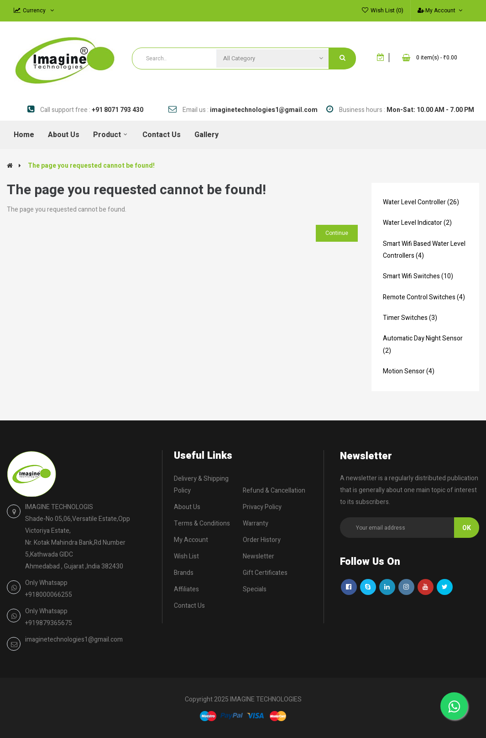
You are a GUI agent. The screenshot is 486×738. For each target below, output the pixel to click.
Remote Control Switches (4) (424, 297)
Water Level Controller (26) (421, 202)
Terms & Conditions (202, 523)
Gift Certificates (265, 573)
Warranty (255, 523)
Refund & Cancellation (274, 490)
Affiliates (186, 589)
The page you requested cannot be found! (91, 165)
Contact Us (189, 606)
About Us (187, 507)
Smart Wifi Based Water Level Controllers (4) (424, 249)
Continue (336, 233)
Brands (183, 573)
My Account (191, 540)
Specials (255, 589)
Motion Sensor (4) (408, 371)
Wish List (186, 556)
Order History (262, 540)
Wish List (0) (387, 10)
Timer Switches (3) (410, 318)
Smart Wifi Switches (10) (418, 276)
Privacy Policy (262, 507)
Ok (466, 528)
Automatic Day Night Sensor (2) (423, 344)
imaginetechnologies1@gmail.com (74, 639)
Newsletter (258, 556)
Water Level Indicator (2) (417, 223)
